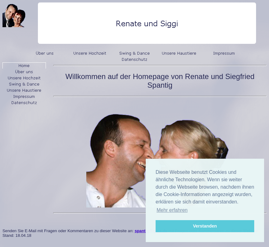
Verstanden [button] (205, 226)
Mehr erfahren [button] (172, 210)
